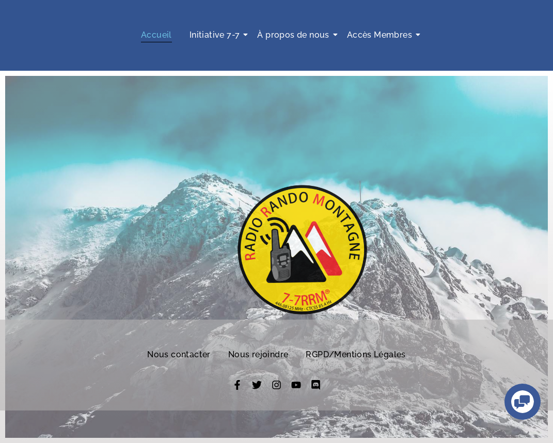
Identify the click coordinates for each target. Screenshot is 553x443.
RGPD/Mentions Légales (355, 354)
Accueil (156, 35)
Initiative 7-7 (216, 35)
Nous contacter (179, 354)
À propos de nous (295, 35)
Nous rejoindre (258, 354)
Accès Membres (381, 35)
